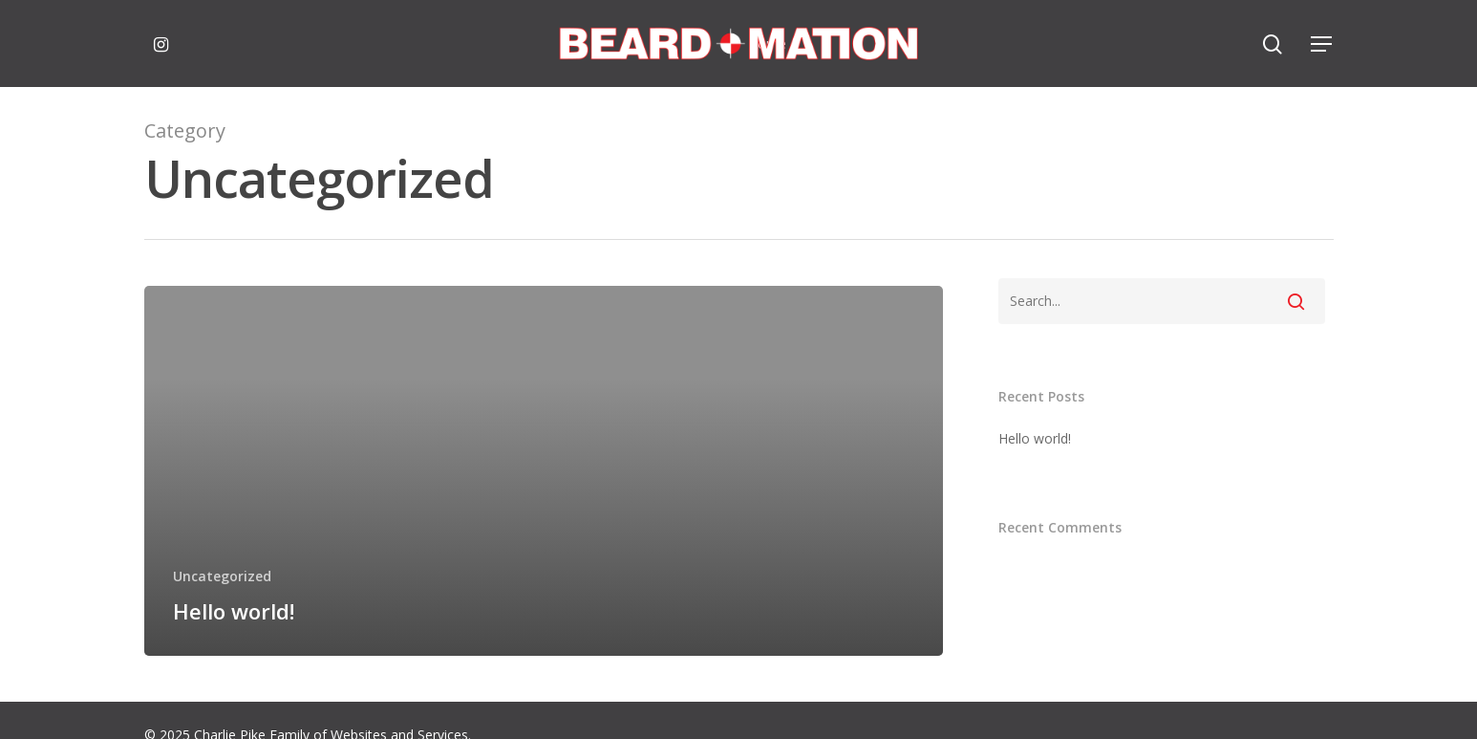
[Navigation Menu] (1322, 44)
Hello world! (1034, 438)
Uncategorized (222, 576)
